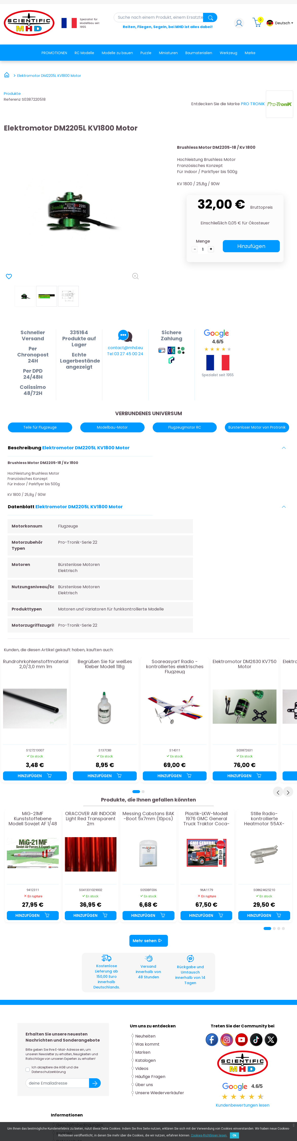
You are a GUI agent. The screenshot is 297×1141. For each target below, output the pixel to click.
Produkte (12, 93)
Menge (203, 241)
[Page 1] (136, 791)
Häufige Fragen (150, 1077)
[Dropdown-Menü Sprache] (279, 23)
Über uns (144, 1085)
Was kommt (147, 1044)
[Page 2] (143, 791)
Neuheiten (145, 1036)
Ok (234, 1135)
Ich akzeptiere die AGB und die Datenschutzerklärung (55, 1069)
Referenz (12, 99)
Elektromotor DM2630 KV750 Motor (244, 664)
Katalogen (145, 1060)
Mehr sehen (149, 941)
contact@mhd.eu (125, 348)
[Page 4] (283, 928)
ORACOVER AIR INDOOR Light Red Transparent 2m (90, 818)
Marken (142, 1052)
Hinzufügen (251, 246)
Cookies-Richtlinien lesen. (209, 1135)
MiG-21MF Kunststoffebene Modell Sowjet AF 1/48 (33, 818)
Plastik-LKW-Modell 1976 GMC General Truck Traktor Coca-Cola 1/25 (206, 818)
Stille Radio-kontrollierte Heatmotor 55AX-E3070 (264, 818)
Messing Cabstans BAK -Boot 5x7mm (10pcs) (148, 816)
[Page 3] (278, 928)
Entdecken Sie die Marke (215, 104)
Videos (141, 1068)
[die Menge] (203, 249)
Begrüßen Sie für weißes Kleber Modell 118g (105, 664)
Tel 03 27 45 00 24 (125, 354)
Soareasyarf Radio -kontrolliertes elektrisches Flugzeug (175, 666)
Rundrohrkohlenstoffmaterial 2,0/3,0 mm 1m (35, 664)
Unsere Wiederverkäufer (159, 1093)
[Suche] (166, 17)
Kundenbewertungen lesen (242, 1105)
